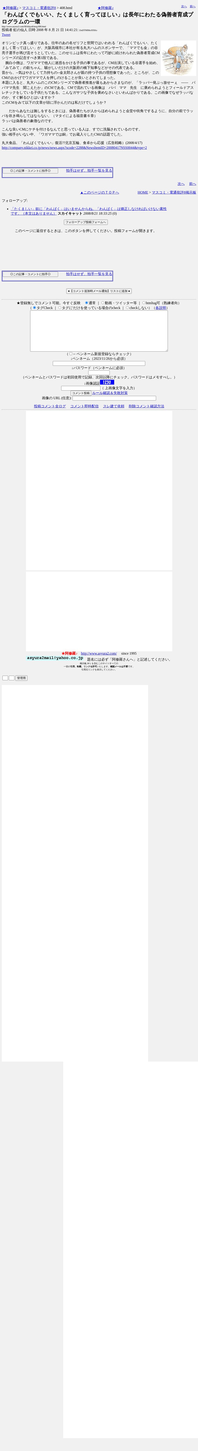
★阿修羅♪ (10, 8)
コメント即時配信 (84, 414)
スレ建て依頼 (113, 414)
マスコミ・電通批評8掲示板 (174, 192)
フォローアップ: (14, 200)
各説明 (160, 308)
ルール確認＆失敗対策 (110, 401)
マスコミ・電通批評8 (39, 8)
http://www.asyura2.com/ (99, 661)
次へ (184, 6)
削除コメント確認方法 (146, 414)
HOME (143, 192)
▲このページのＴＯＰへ (99, 192)
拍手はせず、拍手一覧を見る (89, 170)
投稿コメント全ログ (50, 414)
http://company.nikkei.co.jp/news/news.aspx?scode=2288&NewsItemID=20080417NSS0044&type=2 (74, 148)
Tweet (6, 35)
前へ (193, 6)
